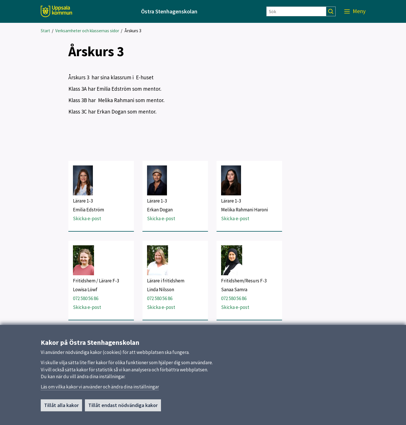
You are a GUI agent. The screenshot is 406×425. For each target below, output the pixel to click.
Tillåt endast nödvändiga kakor (123, 407)
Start (45, 30)
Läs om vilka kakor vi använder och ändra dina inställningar (100, 389)
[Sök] (296, 11)
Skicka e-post (87, 218)
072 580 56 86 (85, 298)
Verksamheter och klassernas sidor (87, 30)
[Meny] (355, 11)
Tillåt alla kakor (61, 407)
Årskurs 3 (133, 30)
